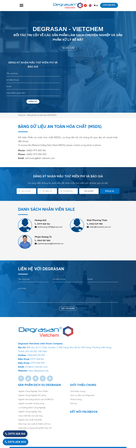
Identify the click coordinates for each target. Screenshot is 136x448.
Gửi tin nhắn (68, 309)
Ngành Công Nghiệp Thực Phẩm (33, 391)
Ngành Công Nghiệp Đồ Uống (32, 395)
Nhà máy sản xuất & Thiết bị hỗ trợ (34, 424)
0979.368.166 (15, 433)
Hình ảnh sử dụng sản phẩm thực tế (34, 428)
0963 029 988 (95, 224)
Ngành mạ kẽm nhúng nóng (31, 404)
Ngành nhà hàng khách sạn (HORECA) (35, 400)
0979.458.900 (109, 5)
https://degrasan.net (38, 371)
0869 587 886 (42, 241)
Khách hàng (76, 400)
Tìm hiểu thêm (68, 48)
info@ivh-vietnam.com (36, 367)
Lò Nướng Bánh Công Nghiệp (32, 408)
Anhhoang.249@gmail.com (49, 227)
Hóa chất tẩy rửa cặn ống (30, 416)
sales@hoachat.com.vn (99, 227)
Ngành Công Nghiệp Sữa (29, 412)
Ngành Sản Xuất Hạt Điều (30, 420)
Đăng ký (33, 101)
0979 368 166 (42, 224)
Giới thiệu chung (77, 391)
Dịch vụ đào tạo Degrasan (82, 395)
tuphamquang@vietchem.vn (49, 244)
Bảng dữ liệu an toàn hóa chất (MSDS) (42, 115)
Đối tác (73, 404)
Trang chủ (22, 115)
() (96, 5)
